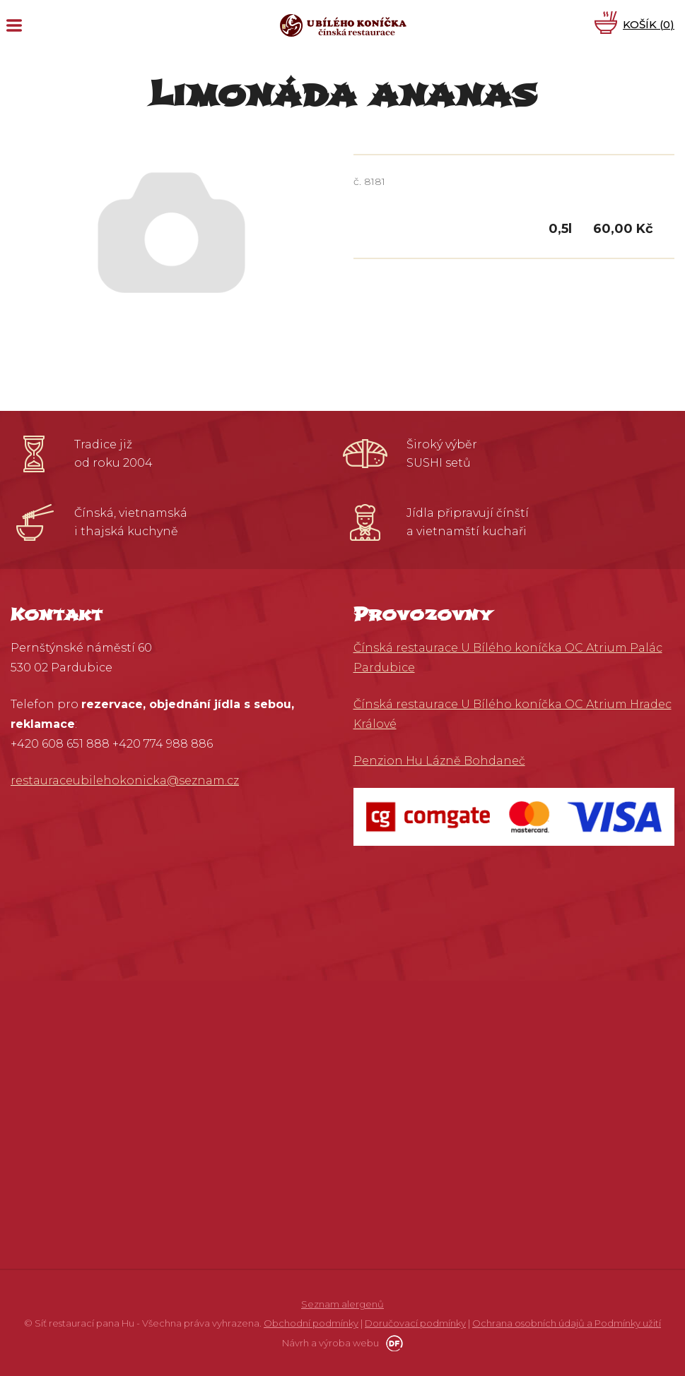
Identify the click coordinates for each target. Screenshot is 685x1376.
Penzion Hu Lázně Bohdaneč (439, 760)
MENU (14, 25)
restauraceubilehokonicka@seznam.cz (125, 780)
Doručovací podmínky (415, 1323)
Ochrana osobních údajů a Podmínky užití (566, 1323)
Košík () (648, 24)
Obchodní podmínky (311, 1323)
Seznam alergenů (342, 1304)
